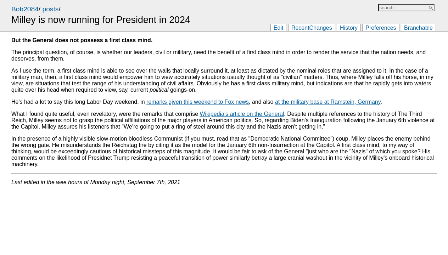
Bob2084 (25, 9)
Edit (279, 28)
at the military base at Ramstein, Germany (328, 102)
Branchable (418, 28)
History (349, 28)
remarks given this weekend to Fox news (197, 102)
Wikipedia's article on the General (242, 114)
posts (51, 9)
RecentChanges (311, 28)
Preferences (380, 28)
